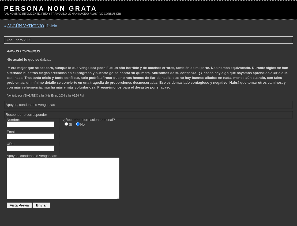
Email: (11, 132)
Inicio (52, 26)
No (82, 124)
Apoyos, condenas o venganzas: (32, 156)
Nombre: (13, 120)
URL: (11, 144)
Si (70, 124)
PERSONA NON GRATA (50, 8)
